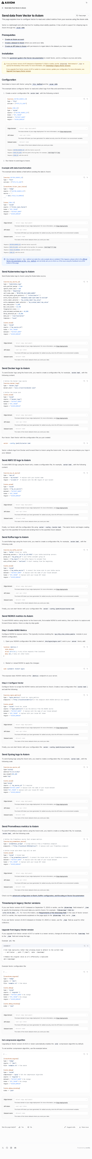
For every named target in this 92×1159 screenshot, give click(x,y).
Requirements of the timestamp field (52, 912)
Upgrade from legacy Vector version (18, 71)
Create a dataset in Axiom (14, 43)
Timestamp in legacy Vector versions (58, 65)
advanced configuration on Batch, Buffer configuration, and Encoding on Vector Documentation (48, 895)
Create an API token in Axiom (15, 46)
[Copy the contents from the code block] (84, 99)
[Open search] (83, 2)
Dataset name (12, 142)
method (37, 84)
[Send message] (88, 1138)
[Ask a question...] (46, 1137)
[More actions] (89, 2)
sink (20, 28)
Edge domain (12, 128)
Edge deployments (65, 131)
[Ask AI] (87, 99)
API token (11, 135)
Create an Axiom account (14, 39)
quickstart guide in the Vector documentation (27, 58)
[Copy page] (81, 15)
